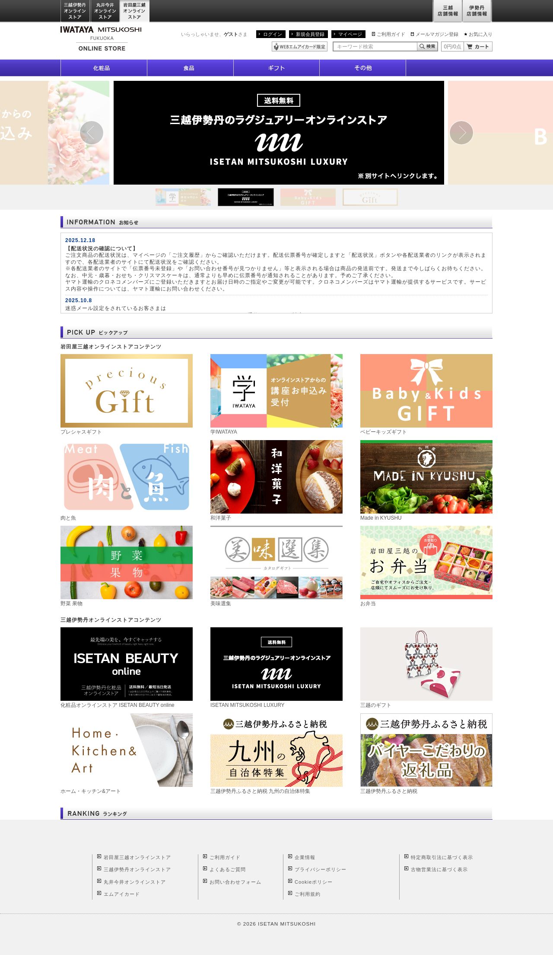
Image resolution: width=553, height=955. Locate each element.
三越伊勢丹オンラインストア (75, 11)
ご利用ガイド (391, 34)
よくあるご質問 (228, 869)
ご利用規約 (308, 894)
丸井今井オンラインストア (105, 11)
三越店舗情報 (447, 11)
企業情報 (305, 857)
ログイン (272, 34)
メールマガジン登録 (437, 34)
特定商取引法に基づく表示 (442, 857)
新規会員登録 (310, 34)
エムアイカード (122, 894)
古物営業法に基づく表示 (439, 869)
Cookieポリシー (314, 882)
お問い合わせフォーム (235, 882)
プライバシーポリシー (320, 869)
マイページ (350, 34)
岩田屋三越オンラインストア (135, 11)
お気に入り (481, 34)
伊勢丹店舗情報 (477, 11)
